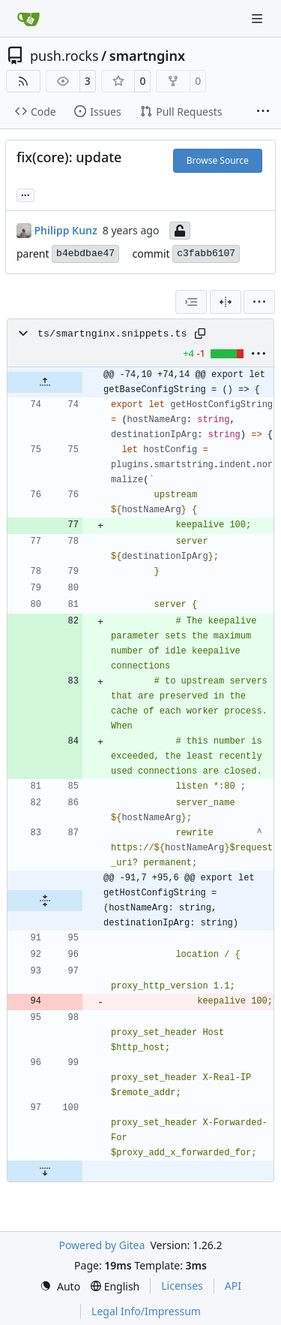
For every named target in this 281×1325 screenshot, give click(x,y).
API (233, 1285)
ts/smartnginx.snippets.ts (112, 334)
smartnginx (147, 55)
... (25, 194)
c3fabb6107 (206, 253)
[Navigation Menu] (259, 18)
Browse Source (218, 160)
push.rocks (64, 55)
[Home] (28, 18)
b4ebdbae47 (85, 253)
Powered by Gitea (101, 1245)
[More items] (263, 111)
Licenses (182, 1285)
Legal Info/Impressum (146, 1311)
